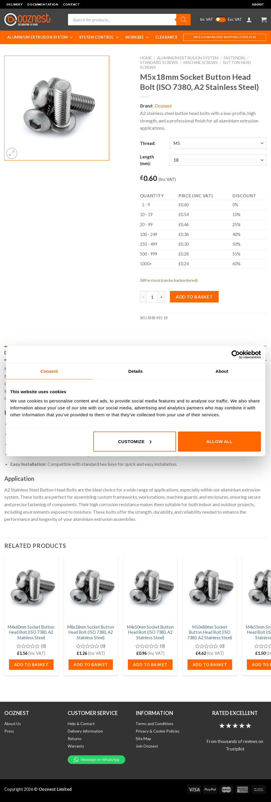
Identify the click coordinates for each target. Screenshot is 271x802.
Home (145, 58)
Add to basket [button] (31, 664)
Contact (71, 4)
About (258, 4)
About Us (12, 723)
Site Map (143, 738)
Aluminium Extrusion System (40, 37)
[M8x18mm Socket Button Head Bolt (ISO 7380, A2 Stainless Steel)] (91, 588)
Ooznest (163, 105)
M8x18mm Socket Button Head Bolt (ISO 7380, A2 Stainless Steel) (90, 632)
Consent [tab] (49, 371)
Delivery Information (85, 731)
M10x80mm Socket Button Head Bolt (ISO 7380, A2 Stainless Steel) (209, 632)
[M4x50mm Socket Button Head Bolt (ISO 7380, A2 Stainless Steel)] (150, 588)
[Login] (249, 19)
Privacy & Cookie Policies (157, 731)
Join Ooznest (147, 746)
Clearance (166, 37)
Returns (75, 738)
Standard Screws (159, 62)
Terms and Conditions (154, 723)
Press (9, 731)
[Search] (183, 19)
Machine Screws (200, 62)
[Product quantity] (152, 296)
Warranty (76, 746)
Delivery (15, 4)
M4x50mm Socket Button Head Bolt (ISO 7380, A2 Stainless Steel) (150, 632)
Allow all (219, 441)
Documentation (42, 4)
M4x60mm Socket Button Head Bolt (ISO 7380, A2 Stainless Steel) (31, 632)
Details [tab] (135, 371)
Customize (134, 441)
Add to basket (194, 296)
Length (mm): (147, 160)
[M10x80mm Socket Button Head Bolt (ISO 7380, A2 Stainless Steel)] (210, 588)
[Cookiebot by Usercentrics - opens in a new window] (236, 354)
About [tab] (222, 371)
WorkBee (137, 37)
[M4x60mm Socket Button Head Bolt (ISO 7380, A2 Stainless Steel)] (31, 588)
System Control (99, 37)
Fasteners (234, 58)
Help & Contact (81, 723)
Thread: (148, 143)
